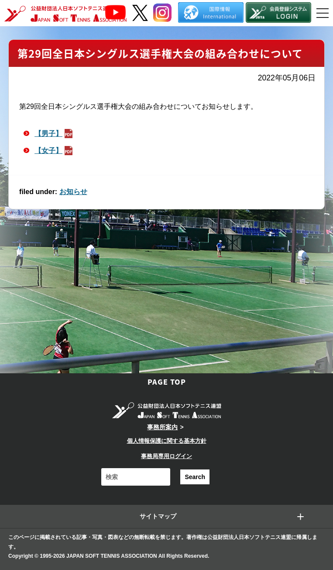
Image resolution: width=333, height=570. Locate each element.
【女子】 (54, 150)
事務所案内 (162, 427)
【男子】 (54, 133)
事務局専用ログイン (166, 456)
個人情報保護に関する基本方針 (166, 441)
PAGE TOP (167, 381)
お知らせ (73, 191)
